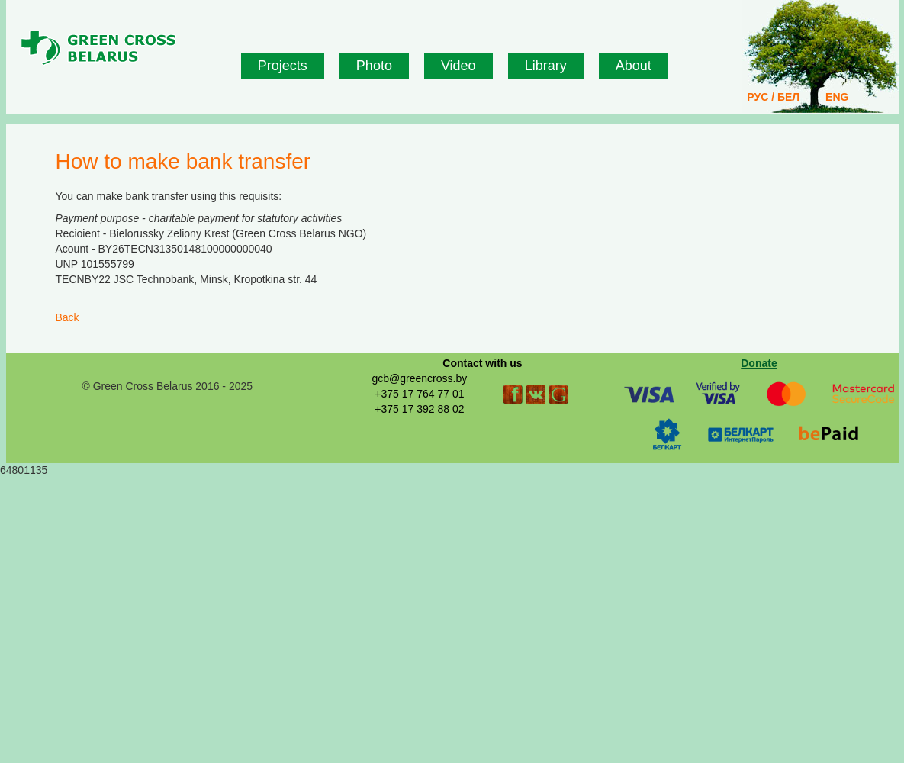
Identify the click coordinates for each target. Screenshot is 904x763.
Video (458, 65)
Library (546, 65)
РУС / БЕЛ (773, 97)
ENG (836, 97)
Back (67, 317)
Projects (282, 65)
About (633, 65)
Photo (374, 65)
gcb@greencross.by (419, 378)
